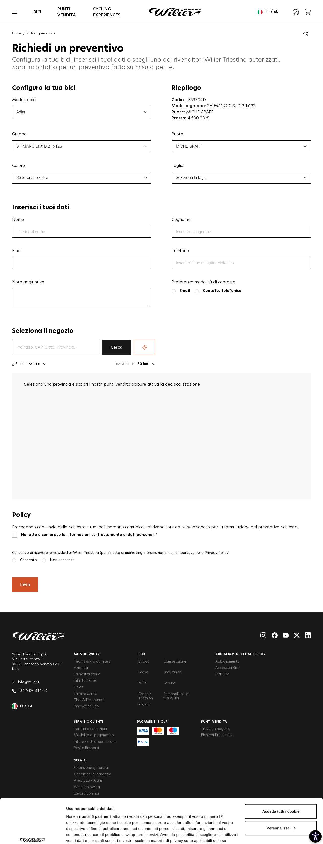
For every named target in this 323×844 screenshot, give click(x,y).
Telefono (180, 251)
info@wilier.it (26, 682)
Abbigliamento (227, 661)
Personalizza (280, 790)
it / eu (268, 12)
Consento (28, 560)
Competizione (174, 661)
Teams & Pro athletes (92, 661)
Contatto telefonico (222, 291)
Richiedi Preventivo (217, 735)
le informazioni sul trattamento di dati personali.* (109, 535)
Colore (18, 166)
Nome (18, 219)
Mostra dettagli (79, 834)
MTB (142, 683)
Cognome (181, 219)
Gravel (143, 672)
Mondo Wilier (87, 654)
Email (17, 251)
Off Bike (222, 674)
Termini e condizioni (90, 729)
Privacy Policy (216, 553)
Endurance (172, 672)
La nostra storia (87, 674)
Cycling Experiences (106, 12)
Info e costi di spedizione (95, 742)
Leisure (169, 683)
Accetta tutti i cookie (281, 773)
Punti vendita (66, 12)
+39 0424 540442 (30, 691)
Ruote (177, 134)
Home (16, 33)
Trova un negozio (215, 729)
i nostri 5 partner (93, 778)
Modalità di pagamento (94, 735)
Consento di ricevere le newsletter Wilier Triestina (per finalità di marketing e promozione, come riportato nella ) (121, 553)
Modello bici (24, 100)
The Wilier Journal (89, 700)
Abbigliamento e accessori (241, 654)
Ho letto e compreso (89, 535)
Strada (144, 661)
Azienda (81, 668)
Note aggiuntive (28, 282)
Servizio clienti (88, 721)
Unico (79, 687)
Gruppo (19, 134)
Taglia (177, 166)
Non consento (62, 560)
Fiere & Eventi (85, 693)
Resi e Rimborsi (86, 748)
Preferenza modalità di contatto (203, 282)
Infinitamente (85, 681)
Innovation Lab (86, 706)
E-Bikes (144, 705)
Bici (37, 12)
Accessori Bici (227, 668)
